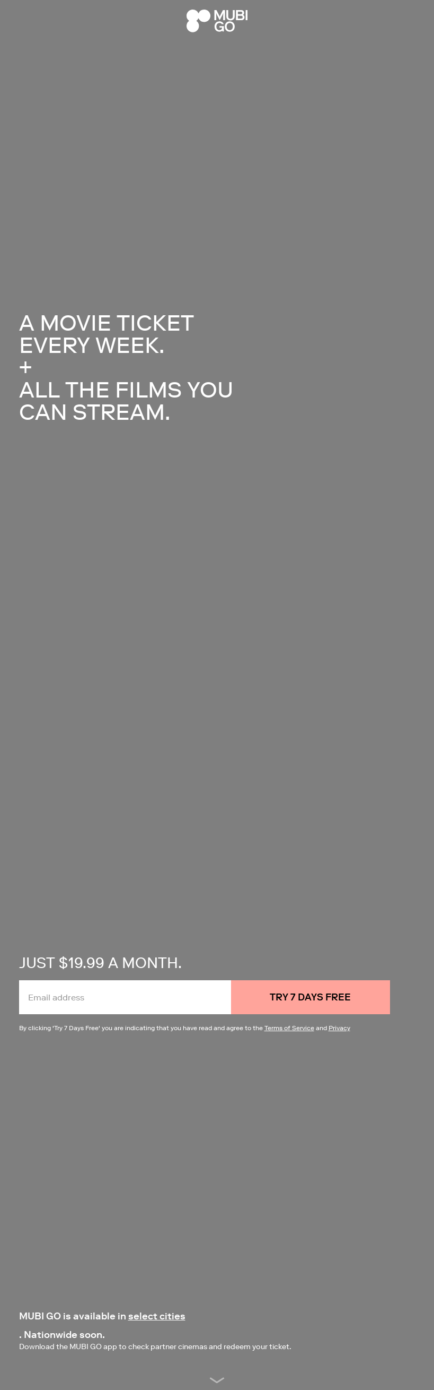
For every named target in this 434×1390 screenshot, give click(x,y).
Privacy (339, 1028)
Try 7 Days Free (310, 997)
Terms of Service (289, 1028)
